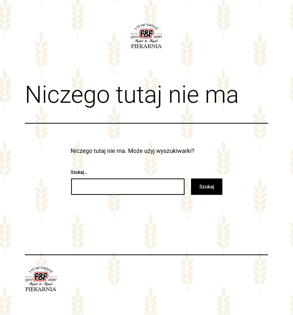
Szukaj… (79, 172)
